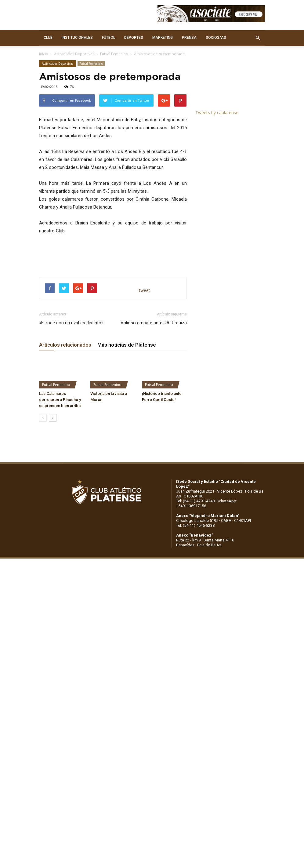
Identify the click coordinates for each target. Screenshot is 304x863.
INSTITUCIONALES (77, 37)
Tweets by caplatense (216, 112)
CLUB (48, 37)
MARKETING (162, 37)
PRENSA (189, 37)
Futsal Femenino (114, 53)
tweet (144, 290)
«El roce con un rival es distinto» (71, 323)
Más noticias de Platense (126, 345)
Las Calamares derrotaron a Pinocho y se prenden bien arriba (60, 399)
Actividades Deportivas (74, 53)
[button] (257, 38)
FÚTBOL (108, 37)
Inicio (43, 53)
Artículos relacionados (65, 345)
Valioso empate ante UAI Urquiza (154, 323)
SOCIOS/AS (216, 37)
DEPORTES (133, 37)
